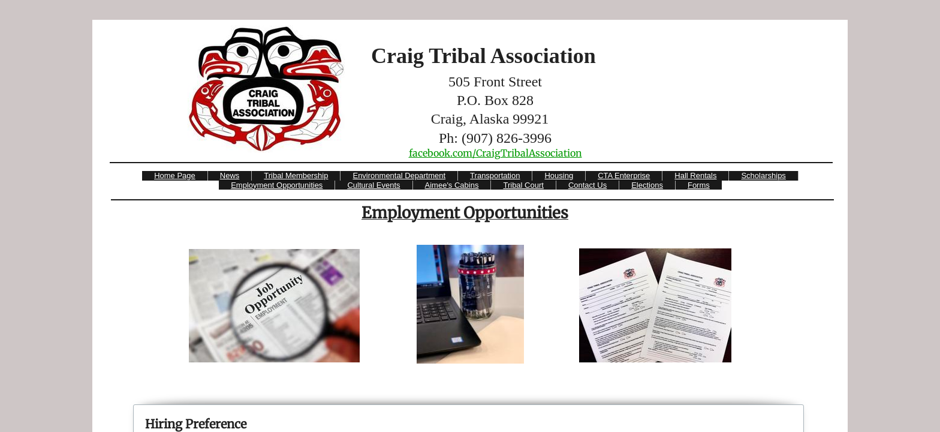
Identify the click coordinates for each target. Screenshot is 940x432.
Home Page (174, 175)
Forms (699, 185)
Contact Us (587, 185)
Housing (558, 175)
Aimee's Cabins (452, 185)
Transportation (495, 175)
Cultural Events (373, 185)
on (576, 153)
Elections (647, 185)
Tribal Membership (296, 175)
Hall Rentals (695, 175)
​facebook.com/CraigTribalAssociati (489, 153)
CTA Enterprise (624, 175)
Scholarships (763, 175)
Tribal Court (523, 185)
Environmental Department (398, 175)
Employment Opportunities (277, 185)
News (230, 175)
